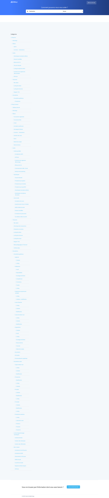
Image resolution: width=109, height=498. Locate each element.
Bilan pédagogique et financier (20, 244)
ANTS (15, 46)
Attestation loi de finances (21, 450)
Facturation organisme (19, 116)
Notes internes (17, 144)
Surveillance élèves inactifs (21, 216)
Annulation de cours (19, 201)
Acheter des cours (18, 135)
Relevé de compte (18, 141)
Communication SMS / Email (21, 168)
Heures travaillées (18, 59)
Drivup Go (14, 37)
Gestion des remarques (20, 440)
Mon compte (16, 447)
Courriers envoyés (19, 462)
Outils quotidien (17, 151)
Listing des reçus (17, 238)
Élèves (14, 113)
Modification (19, 311)
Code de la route (19, 420)
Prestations (17, 101)
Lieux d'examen (18, 302)
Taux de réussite (17, 65)
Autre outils (16, 198)
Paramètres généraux (18, 98)
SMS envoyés (18, 459)
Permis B (18, 426)
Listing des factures (18, 88)
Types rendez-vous (19, 364)
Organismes (17, 327)
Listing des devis (17, 85)
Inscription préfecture (18, 126)
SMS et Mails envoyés (20, 207)
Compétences (19, 278)
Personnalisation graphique (21, 358)
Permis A (18, 423)
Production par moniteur (20, 183)
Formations (18, 282)
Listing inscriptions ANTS (19, 68)
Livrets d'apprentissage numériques (19, 433)
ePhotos (16, 76)
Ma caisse (16, 82)
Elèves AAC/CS (17, 62)
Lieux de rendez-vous (19, 314)
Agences (17, 257)
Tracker (18, 285)
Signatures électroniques (20, 465)
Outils (14, 53)
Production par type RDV (20, 187)
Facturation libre (17, 119)
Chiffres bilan (17, 248)
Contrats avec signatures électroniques (19, 72)
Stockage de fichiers (18, 129)
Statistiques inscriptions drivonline (20, 194)
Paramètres (15, 95)
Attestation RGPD (19, 453)
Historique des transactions (20, 226)
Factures (18, 345)
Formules (17, 401)
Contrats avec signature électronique (20, 161)
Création (18, 260)
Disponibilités (19, 272)
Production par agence (20, 180)
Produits (17, 389)
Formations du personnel (20, 213)
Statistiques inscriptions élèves (21, 56)
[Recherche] (27, 11)
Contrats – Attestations (19, 49)
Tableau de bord (16, 107)
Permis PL (18, 429)
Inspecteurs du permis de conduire (20, 292)
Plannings (15, 40)
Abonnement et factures (20, 456)
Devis (15, 138)
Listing (17, 263)
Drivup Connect (15, 104)
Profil (15, 123)
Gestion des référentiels (20, 444)
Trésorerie (15, 79)
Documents (17, 352)
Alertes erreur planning (20, 171)
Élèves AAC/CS (18, 165)
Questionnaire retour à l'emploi (22, 204)
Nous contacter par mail (73, 486)
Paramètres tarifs (18, 361)
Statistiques (16, 174)
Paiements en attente (18, 229)
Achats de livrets (18, 437)
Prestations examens (19, 414)
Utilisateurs (17, 266)
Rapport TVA (17, 92)
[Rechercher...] (54, 11)
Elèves (14, 43)
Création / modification (21, 299)
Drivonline (17, 355)
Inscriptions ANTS (19, 154)
